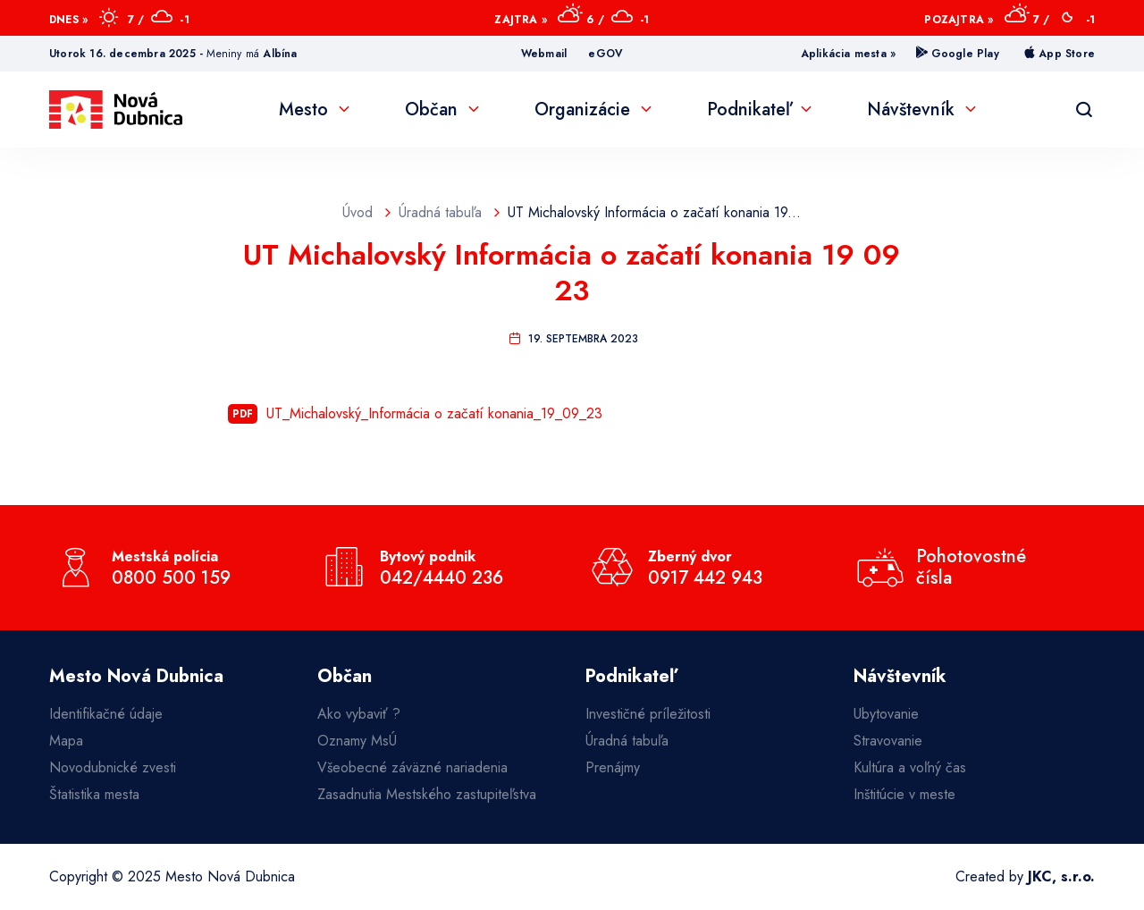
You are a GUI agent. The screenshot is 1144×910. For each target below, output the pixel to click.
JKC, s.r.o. (1061, 876)
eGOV (605, 54)
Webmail (544, 54)
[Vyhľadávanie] (1084, 110)
